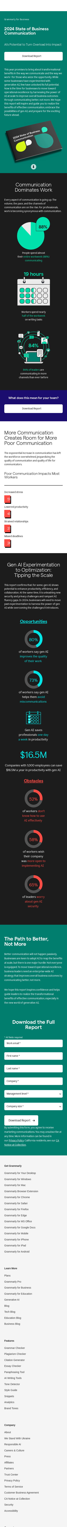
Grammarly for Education (18, 1293)
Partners (9, 1468)
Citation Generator (14, 1360)
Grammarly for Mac (15, 1185)
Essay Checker (12, 1366)
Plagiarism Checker (15, 1353)
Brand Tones (11, 1408)
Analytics (9, 1402)
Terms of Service (13, 1486)
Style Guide (10, 1390)
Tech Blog (9, 1311)
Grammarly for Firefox (16, 1209)
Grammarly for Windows (17, 1179)
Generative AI (11, 1299)
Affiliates (9, 1462)
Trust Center (11, 1474)
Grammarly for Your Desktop (20, 1173)
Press (7, 1456)
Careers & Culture (14, 1450)
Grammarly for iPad (15, 1245)
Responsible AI (12, 1444)
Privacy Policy (16, 1140)
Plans (7, 1275)
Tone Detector (12, 1384)
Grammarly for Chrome (17, 1197)
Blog (6, 1305)
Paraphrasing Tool (14, 1372)
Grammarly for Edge (15, 1215)
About (7, 1432)
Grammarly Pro (12, 1281)
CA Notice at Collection (17, 1498)
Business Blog (12, 1323)
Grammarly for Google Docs (19, 1227)
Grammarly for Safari (16, 1203)
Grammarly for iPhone (16, 1239)
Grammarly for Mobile (16, 1233)
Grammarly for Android (16, 1251)
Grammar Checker (14, 1348)
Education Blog (12, 1317)
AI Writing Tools (13, 1378)
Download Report (31, 56)
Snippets (9, 1396)
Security (8, 1504)
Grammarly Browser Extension (21, 1191)
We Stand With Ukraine (17, 1438)
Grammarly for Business (17, 1287)
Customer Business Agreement (21, 1492)
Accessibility (11, 1510)
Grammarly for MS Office (18, 1221)
